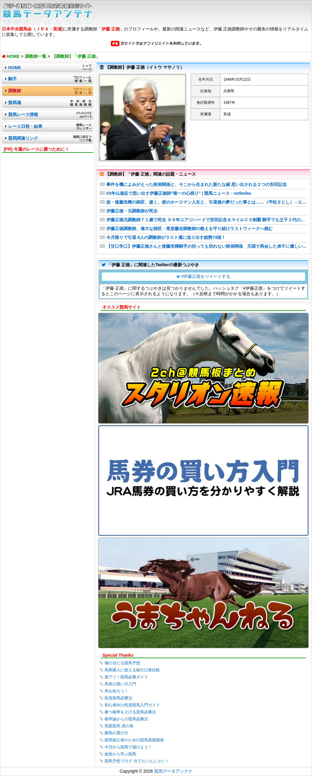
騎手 (12, 78)
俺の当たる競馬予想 (122, 663)
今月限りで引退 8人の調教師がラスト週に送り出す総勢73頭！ (165, 237)
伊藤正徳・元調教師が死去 (132, 210)
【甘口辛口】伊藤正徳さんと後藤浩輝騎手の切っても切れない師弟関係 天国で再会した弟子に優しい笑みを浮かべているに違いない (206, 246)
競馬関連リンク (23, 138)
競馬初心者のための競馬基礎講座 (134, 740)
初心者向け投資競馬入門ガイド (132, 705)
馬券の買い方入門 (120, 684)
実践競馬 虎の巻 (119, 726)
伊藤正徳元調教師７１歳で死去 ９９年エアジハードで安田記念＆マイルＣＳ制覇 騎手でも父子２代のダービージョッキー (206, 219)
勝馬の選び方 (116, 733)
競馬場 (14, 102)
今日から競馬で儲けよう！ (128, 747)
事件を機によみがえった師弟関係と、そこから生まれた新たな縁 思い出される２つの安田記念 (196, 184)
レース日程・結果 (25, 126)
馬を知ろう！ (116, 691)
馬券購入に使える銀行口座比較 (132, 670)
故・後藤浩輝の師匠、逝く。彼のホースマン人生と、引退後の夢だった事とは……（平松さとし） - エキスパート (206, 202)
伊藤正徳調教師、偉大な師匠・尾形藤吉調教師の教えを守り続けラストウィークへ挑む (189, 228)
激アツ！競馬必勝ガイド (126, 677)
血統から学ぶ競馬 (120, 754)
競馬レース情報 (23, 114)
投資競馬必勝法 (118, 698)
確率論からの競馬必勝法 (126, 719)
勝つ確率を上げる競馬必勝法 (130, 712)
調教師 (14, 90)
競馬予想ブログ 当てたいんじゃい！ (137, 761)
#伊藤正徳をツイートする (206, 276)
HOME (14, 67)
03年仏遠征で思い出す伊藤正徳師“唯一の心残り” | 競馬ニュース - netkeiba (178, 193)
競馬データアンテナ (173, 771)
